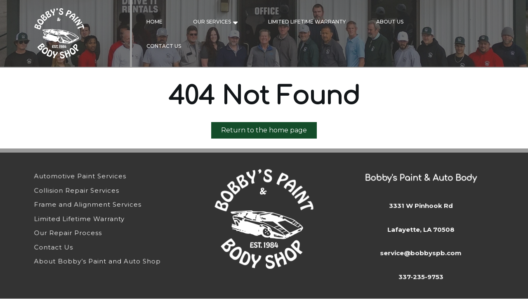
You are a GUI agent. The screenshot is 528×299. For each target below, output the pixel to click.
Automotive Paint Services (80, 177)
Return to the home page (269, 132)
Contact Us (163, 46)
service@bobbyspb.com (420, 253)
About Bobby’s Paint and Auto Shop (97, 261)
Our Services (212, 22)
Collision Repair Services (77, 191)
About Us (389, 22)
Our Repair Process (68, 233)
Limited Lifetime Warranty (307, 22)
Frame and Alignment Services (88, 205)
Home (154, 22)
